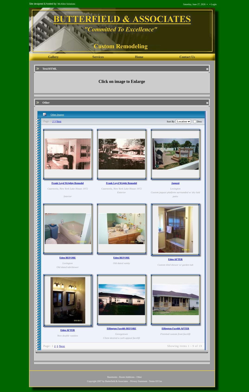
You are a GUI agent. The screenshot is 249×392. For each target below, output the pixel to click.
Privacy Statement (138, 381)
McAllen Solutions (66, 4)
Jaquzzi (175, 183)
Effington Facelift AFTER (175, 328)
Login (213, 4)
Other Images (57, 114)
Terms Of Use (155, 381)
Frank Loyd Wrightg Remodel (68, 183)
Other (139, 377)
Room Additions (126, 377)
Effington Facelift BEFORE (121, 328)
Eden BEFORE (67, 257)
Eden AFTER (175, 259)
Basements (112, 377)
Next (58, 121)
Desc (199, 121)
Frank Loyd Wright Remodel (121, 183)
